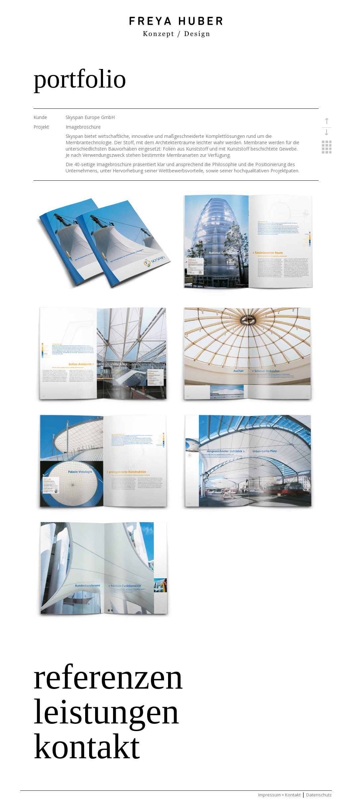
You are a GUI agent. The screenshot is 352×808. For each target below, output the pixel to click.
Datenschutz (319, 795)
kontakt (86, 746)
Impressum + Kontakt (279, 795)
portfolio (79, 78)
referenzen (108, 676)
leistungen (106, 711)
